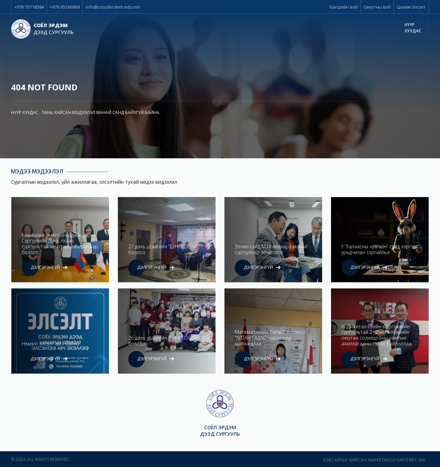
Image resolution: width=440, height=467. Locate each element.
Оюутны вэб (377, 7)
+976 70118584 (29, 7)
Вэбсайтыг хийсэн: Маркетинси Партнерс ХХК (374, 460)
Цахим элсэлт (411, 7)
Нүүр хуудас (413, 28)
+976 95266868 (65, 7)
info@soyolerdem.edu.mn (113, 7)
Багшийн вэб (344, 7)
